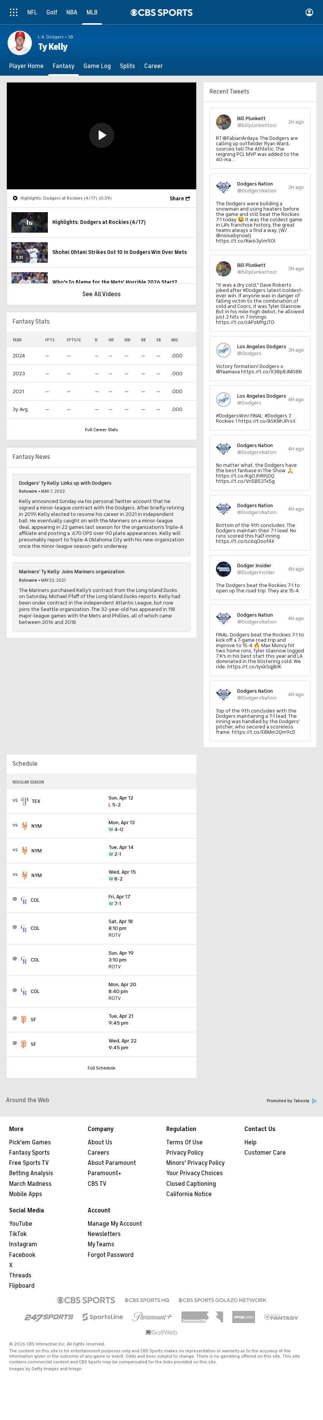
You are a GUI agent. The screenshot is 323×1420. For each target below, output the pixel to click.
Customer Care (265, 1153)
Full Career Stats (101, 429)
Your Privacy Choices (194, 1173)
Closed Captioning (191, 1184)
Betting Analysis (31, 1173)
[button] (101, 135)
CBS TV (97, 1184)
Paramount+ (104, 1173)
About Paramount (112, 1163)
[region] (101, 136)
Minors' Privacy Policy (195, 1163)
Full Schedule (101, 1068)
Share (177, 198)
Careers (98, 1153)
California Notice (189, 1194)
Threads (20, 1275)
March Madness (30, 1184)
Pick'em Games (30, 1142)
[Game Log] (97, 66)
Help (250, 1142)
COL (35, 900)
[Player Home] (26, 66)
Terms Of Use (184, 1142)
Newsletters (104, 1234)
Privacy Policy (184, 1153)
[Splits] (127, 66)
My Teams (101, 1244)
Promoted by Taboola (292, 1100)
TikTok (18, 1234)
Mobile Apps (25, 1194)
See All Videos (101, 294)
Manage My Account (115, 1224)
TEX (36, 801)
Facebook (22, 1255)
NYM (37, 826)
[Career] (153, 66)
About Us (100, 1142)
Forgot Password (111, 1255)
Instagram (23, 1244)
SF (33, 1019)
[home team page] (24, 801)
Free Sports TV (29, 1163)
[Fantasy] (63, 66)
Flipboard (22, 1286)
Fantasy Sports (29, 1153)
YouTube (20, 1224)
